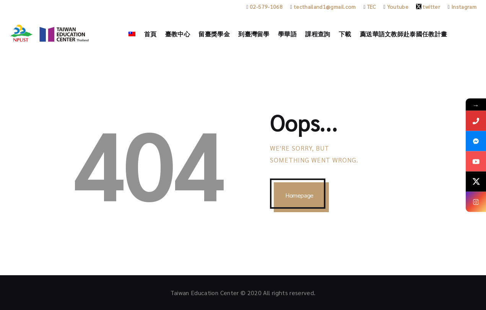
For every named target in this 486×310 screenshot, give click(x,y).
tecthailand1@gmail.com (323, 6)
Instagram (462, 6)
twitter (428, 6)
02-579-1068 (264, 6)
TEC (370, 6)
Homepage (299, 195)
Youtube (396, 6)
